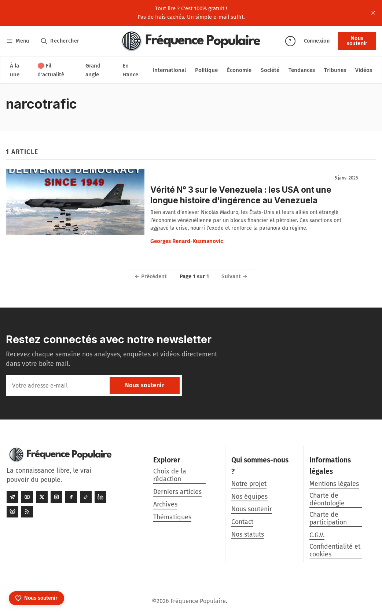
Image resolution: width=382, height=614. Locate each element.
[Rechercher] (60, 41)
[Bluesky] (12, 511)
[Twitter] (42, 497)
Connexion (317, 41)
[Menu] (19, 41)
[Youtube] (27, 497)
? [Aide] (290, 41)
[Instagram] (56, 497)
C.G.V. (316, 535)
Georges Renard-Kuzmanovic (186, 241)
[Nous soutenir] (36, 598)
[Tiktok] (86, 497)
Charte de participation (328, 518)
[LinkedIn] (100, 497)
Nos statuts (247, 534)
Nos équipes (249, 497)
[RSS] (27, 511)
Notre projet (249, 484)
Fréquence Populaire (198, 600)
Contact (242, 522)
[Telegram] (12, 497)
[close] (373, 13)
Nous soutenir (357, 41)
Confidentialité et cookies (334, 550)
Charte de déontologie (327, 499)
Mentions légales (334, 484)
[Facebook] (71, 497)
